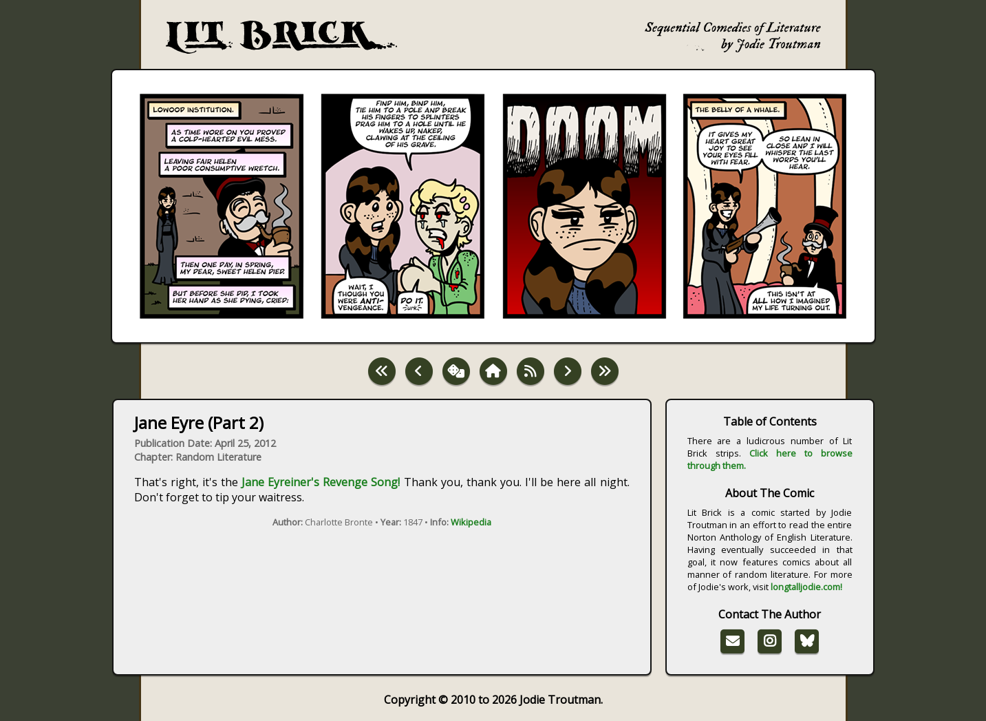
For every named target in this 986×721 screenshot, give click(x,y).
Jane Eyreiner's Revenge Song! (321, 482)
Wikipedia (471, 522)
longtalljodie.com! (806, 587)
